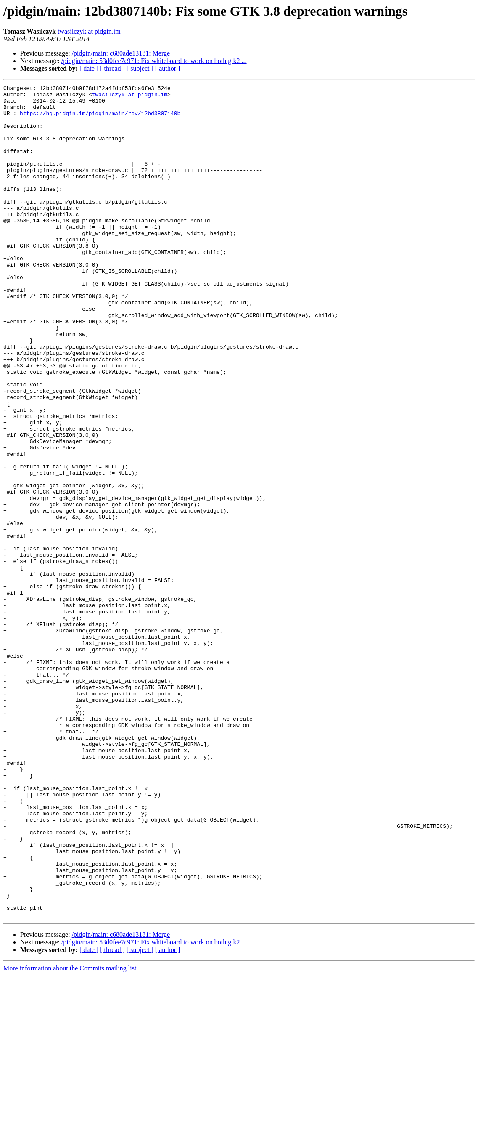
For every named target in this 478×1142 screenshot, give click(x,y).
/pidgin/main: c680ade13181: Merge (121, 53)
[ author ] (167, 68)
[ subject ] (140, 68)
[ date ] (88, 68)
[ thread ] (112, 68)
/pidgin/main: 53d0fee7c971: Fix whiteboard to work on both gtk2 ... (154, 60)
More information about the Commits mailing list (69, 1134)
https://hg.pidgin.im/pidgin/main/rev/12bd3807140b (100, 119)
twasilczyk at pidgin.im (89, 31)
